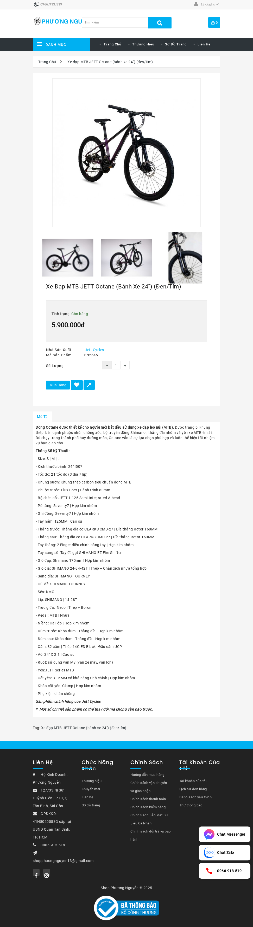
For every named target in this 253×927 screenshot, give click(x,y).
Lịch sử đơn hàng (193, 789)
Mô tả (42, 417)
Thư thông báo (191, 805)
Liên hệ (204, 44)
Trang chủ (112, 44)
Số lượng (55, 366)
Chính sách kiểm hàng (148, 807)
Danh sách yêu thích (195, 797)
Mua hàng (57, 385)
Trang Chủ (47, 62)
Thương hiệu (143, 44)
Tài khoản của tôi (193, 781)
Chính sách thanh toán (148, 799)
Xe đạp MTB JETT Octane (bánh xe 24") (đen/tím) (110, 62)
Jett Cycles (94, 350)
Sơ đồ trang (176, 44)
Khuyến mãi (91, 789)
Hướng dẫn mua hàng (147, 775)
